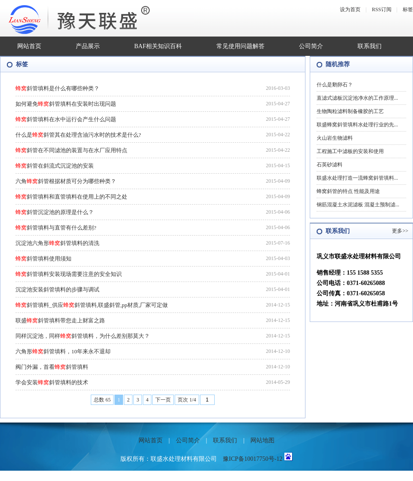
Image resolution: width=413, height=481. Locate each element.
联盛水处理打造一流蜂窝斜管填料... (357, 178)
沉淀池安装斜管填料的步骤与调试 (57, 289)
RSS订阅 (381, 9)
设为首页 (350, 9)
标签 (408, 9)
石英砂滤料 (329, 165)
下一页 (163, 400)
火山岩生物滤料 (335, 138)
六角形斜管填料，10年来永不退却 (63, 351)
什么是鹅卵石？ (335, 85)
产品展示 (88, 46)
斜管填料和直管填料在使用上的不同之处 (71, 196)
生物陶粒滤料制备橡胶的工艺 (350, 111)
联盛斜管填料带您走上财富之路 (60, 320)
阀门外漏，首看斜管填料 (51, 367)
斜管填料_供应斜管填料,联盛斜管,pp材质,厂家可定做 (91, 305)
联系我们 (370, 46)
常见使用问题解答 (240, 46)
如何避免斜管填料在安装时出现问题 (65, 104)
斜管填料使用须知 (43, 258)
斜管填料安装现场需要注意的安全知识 (68, 274)
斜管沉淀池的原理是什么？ (54, 212)
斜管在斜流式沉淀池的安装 (54, 165)
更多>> (400, 231)
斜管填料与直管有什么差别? (55, 227)
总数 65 (102, 400)
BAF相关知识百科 (158, 46)
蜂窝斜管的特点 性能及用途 (348, 191)
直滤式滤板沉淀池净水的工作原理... (357, 98)
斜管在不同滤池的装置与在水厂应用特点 (71, 150)
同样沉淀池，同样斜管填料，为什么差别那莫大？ (82, 336)
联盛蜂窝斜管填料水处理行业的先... (357, 125)
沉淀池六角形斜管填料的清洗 (57, 243)
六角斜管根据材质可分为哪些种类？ (65, 181)
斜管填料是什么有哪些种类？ (57, 88)
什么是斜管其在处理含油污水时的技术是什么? (78, 135)
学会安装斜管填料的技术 (51, 382)
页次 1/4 (187, 400)
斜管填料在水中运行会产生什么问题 (65, 119)
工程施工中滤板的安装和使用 (350, 151)
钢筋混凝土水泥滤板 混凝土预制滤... (358, 205)
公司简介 (311, 46)
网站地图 (262, 440)
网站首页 (29, 46)
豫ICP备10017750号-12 (252, 459)
